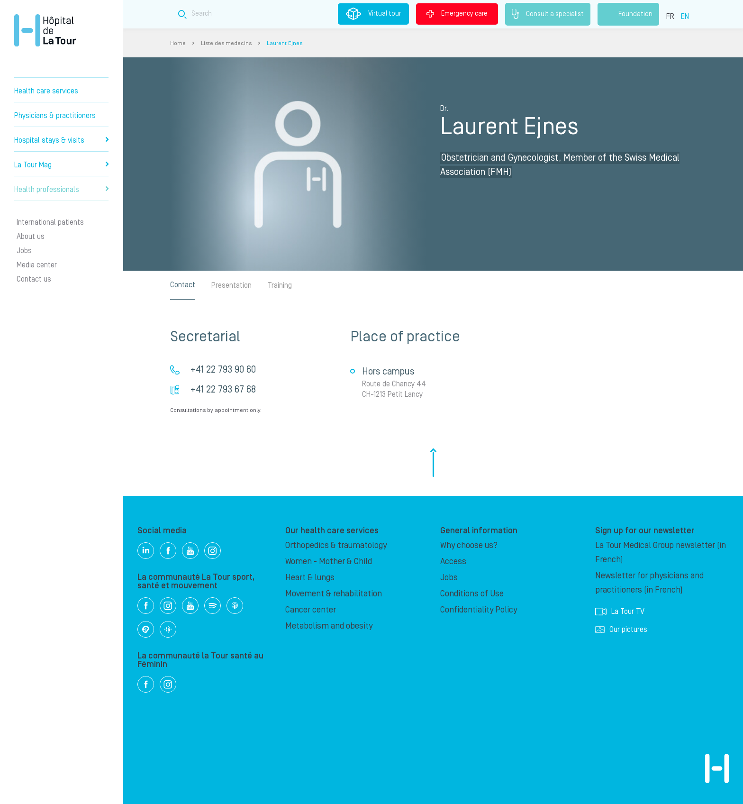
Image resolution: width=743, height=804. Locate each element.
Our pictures (621, 629)
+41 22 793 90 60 (223, 370)
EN (685, 16)
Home (178, 43)
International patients (50, 222)
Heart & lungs (310, 578)
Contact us (34, 279)
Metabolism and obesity (328, 626)
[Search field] (330, 14)
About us (31, 236)
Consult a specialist (548, 14)
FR (670, 16)
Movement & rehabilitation (333, 594)
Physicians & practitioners (55, 115)
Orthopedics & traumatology (336, 545)
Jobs (24, 251)
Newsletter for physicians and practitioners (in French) (649, 583)
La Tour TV (619, 611)
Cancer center (310, 610)
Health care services (46, 91)
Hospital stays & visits (61, 140)
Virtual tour (373, 13)
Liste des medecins (226, 43)
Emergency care (457, 14)
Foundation (628, 14)
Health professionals (61, 189)
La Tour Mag (61, 165)
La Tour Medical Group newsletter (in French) (660, 552)
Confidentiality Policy (478, 610)
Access (453, 561)
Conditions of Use (472, 594)
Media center (37, 265)
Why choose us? (469, 545)
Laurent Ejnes (284, 43)
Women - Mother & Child (328, 561)
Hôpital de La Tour (45, 30)
